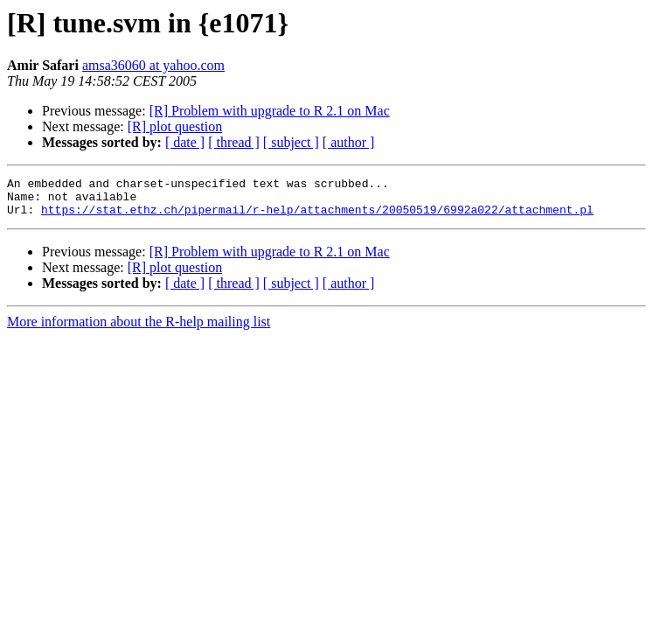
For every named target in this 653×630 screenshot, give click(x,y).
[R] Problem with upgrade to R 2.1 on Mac (269, 110)
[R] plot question (175, 126)
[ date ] (185, 142)
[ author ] (349, 142)
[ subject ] (291, 142)
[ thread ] (234, 142)
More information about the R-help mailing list (138, 329)
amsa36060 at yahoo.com (153, 65)
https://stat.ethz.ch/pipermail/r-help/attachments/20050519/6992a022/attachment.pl (317, 217)
